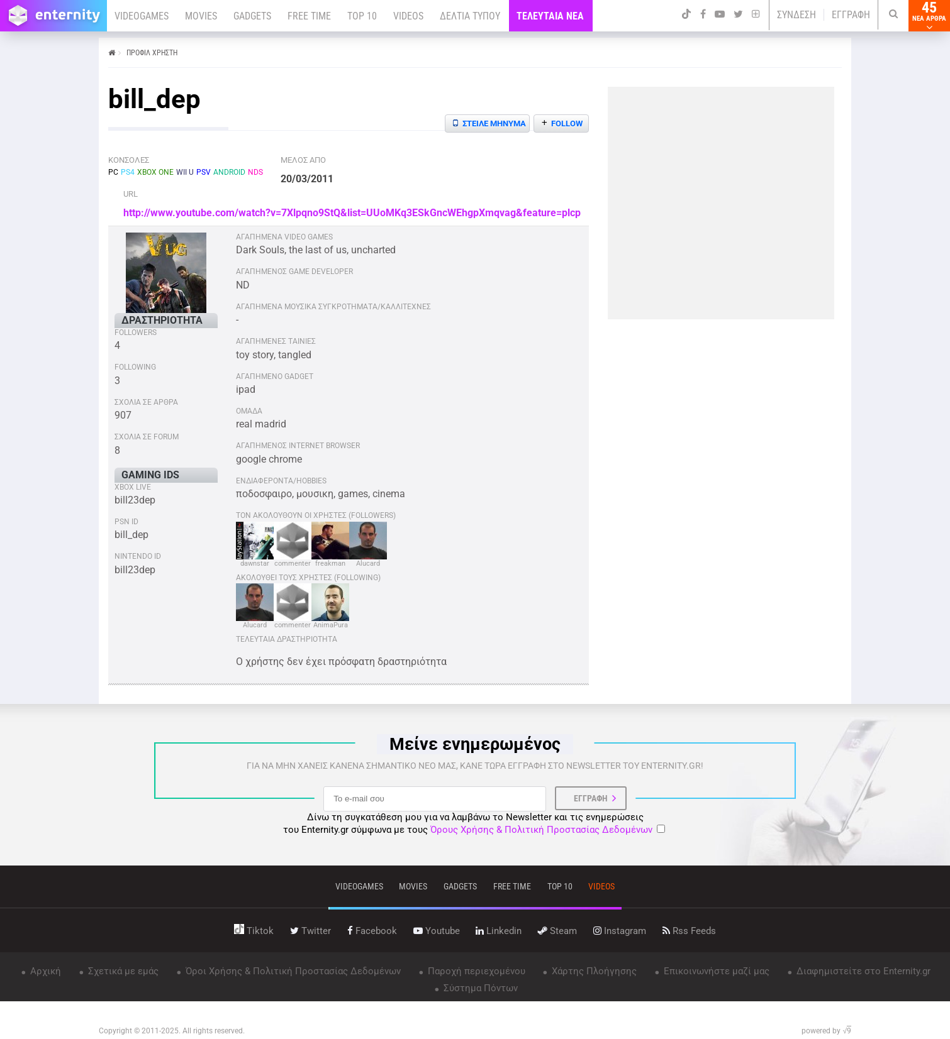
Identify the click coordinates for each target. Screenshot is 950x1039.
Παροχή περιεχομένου (475, 971)
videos (601, 886)
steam (557, 931)
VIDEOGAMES (142, 16)
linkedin (499, 931)
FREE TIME (309, 16)
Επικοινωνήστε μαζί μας (715, 971)
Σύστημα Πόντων (479, 988)
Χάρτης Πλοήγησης (593, 971)
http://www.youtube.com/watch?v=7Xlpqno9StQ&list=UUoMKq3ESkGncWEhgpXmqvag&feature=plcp (352, 213)
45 (929, 15)
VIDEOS (408, 16)
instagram (619, 931)
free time (512, 886)
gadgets (460, 886)
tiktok (254, 931)
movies (413, 886)
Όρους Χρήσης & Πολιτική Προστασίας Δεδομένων (541, 829)
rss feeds (689, 931)
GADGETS (252, 16)
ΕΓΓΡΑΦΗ (851, 15)
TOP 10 (362, 16)
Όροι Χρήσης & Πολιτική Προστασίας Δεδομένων (292, 971)
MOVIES (201, 16)
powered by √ (826, 1030)
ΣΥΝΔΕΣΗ (796, 15)
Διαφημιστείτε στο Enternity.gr (862, 971)
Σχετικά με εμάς (122, 971)
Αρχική (44, 971)
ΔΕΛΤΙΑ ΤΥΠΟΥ (470, 16)
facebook (372, 931)
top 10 (560, 886)
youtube (436, 931)
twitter (310, 931)
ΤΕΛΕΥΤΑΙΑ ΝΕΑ (550, 16)
